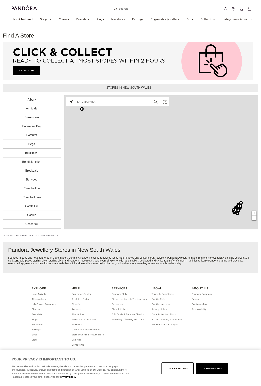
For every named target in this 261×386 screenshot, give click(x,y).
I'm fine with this (212, 368)
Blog (34, 339)
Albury (32, 99)
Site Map (76, 339)
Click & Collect (120, 309)
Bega (31, 144)
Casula (31, 215)
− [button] (254, 218)
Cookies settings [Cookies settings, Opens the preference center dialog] (177, 368)
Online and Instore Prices (86, 329)
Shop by (45, 19)
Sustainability (199, 309)
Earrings (137, 19)
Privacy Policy (159, 309)
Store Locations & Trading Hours (130, 299)
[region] (130, 368)
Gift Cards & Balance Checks (128, 314)
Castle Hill (31, 206)
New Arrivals (39, 294)
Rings (100, 19)
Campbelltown (31, 197)
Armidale (31, 108)
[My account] (241, 9)
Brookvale (31, 170)
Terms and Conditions (84, 319)
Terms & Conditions (162, 294)
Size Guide (78, 314)
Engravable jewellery (165, 19)
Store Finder (22, 235)
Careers (196, 299)
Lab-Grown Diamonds (44, 304)
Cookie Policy (159, 299)
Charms (64, 19)
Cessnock (31, 223)
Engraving (117, 304)
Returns (76, 309)
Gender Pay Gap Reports (166, 324)
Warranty (77, 324)
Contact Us (78, 344)
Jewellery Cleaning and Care (128, 319)
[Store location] (233, 9)
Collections (207, 19)
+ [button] (254, 213)
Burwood (31, 179)
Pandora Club (119, 294)
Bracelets (82, 19)
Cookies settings (161, 304)
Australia (34, 235)
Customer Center (81, 294)
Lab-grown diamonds (237, 19)
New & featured (22, 19)
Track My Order (80, 299)
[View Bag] (249, 9)
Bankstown (32, 117)
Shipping (76, 304)
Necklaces (118, 19)
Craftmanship (199, 304)
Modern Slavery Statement (167, 319)
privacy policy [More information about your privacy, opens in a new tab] (68, 376)
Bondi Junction (31, 161)
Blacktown (31, 152)
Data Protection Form (164, 314)
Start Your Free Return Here (88, 334)
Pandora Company (202, 294)
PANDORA (8, 235)
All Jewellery (39, 299)
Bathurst (31, 135)
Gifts (190, 19)
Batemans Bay (31, 126)
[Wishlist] (225, 9)
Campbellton (32, 188)
